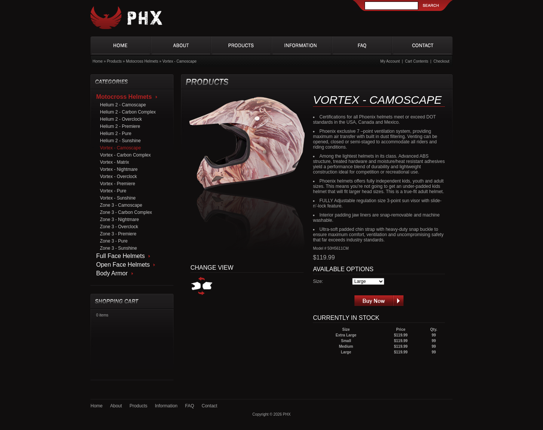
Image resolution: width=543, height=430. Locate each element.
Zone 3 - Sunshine (118, 248)
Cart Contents (416, 61)
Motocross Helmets (142, 61)
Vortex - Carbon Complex (125, 155)
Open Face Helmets (123, 264)
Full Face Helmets (120, 256)
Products (114, 61)
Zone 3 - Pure (113, 241)
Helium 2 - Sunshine (120, 140)
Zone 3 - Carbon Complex (126, 212)
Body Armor (112, 273)
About (116, 405)
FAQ (189, 405)
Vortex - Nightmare (119, 169)
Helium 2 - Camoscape (123, 105)
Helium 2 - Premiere (120, 126)
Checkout (441, 61)
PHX (287, 414)
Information (166, 405)
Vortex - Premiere (117, 183)
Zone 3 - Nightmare (119, 219)
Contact (209, 405)
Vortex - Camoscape (180, 61)
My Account (390, 61)
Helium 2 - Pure (115, 133)
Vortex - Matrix (114, 162)
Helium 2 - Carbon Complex (128, 112)
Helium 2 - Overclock (121, 119)
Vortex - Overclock (118, 176)
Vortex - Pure (113, 191)
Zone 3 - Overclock (119, 226)
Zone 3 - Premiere (118, 233)
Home (98, 61)
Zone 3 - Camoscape (121, 205)
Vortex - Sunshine (118, 198)
